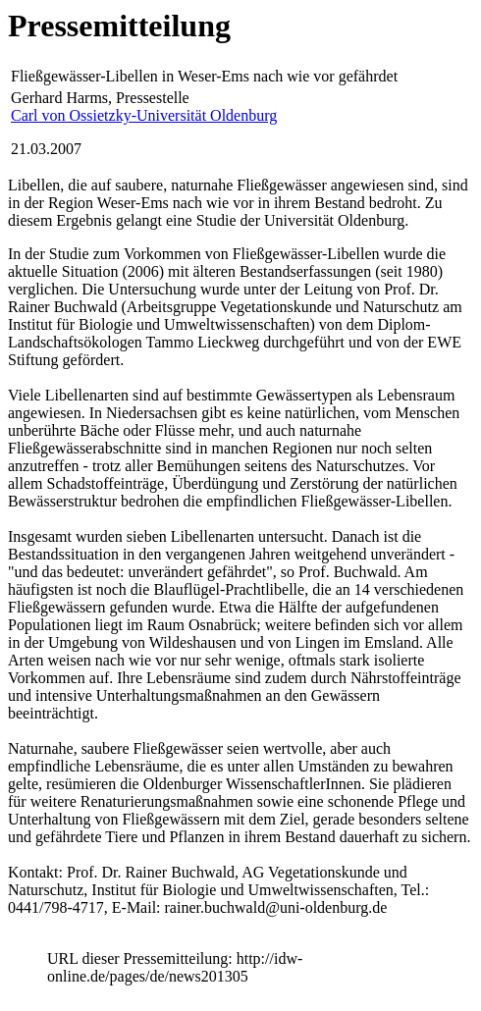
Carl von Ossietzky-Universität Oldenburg (144, 115)
